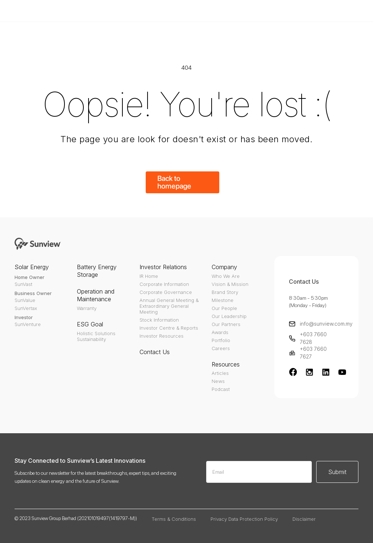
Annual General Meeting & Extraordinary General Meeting (169, 306)
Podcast (221, 389)
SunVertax (26, 308)
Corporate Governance (166, 292)
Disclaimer (304, 519)
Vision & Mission (230, 284)
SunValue (25, 300)
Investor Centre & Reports (169, 328)
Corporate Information (164, 284)
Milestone (222, 300)
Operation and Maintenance (95, 295)
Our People (224, 308)
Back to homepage (174, 182)
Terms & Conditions (174, 519)
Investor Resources (162, 336)
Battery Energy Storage (97, 270)
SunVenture (28, 324)
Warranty (87, 308)
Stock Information (159, 320)
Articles (220, 373)
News (218, 381)
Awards (220, 332)
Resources (226, 364)
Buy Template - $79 (274, 10)
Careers (221, 348)
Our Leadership (229, 316)
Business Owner (33, 293)
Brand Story (225, 292)
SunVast (23, 284)
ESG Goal (90, 324)
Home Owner (29, 277)
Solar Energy (32, 267)
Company (224, 267)
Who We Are (226, 276)
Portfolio (221, 340)
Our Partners (226, 324)
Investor (24, 317)
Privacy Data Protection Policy (244, 519)
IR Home (149, 276)
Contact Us (155, 352)
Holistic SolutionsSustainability (96, 336)
